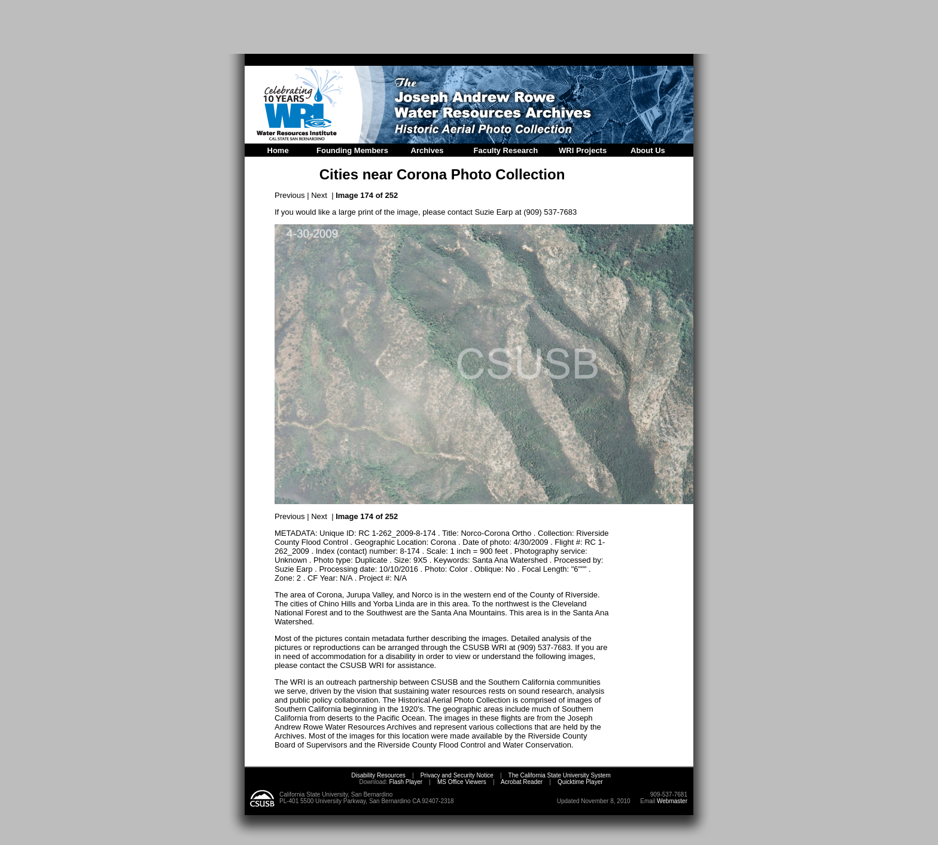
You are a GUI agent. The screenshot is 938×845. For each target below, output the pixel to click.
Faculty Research (506, 150)
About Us (648, 150)
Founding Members (352, 150)
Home (278, 150)
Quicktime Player (580, 782)
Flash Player (405, 782)
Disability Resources (378, 775)
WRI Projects (583, 150)
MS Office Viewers (461, 782)
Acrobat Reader (522, 782)
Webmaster (672, 801)
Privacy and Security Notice (457, 775)
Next (319, 195)
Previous (290, 195)
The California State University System (559, 775)
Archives (427, 150)
